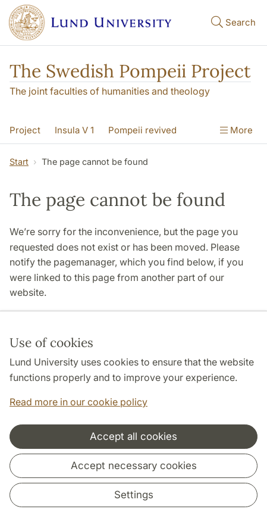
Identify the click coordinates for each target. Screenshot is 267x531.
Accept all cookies (133, 436)
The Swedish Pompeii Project (130, 71)
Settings (133, 495)
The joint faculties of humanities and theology (110, 91)
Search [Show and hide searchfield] (232, 22)
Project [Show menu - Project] (25, 130)
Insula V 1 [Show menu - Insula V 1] (74, 130)
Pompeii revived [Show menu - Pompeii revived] (142, 130)
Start (19, 162)
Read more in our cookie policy (78, 402)
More (236, 130)
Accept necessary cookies (134, 465)
